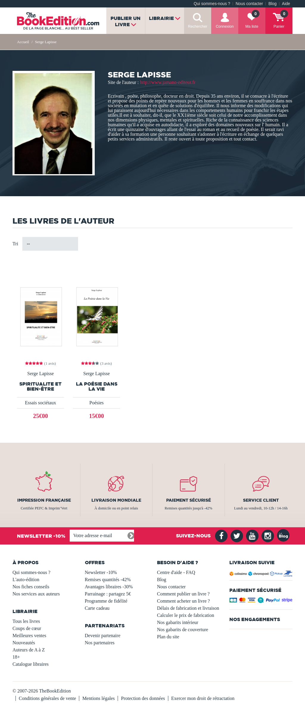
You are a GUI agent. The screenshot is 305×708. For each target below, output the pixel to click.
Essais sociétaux (40, 402)
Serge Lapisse (40, 373)
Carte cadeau (97, 608)
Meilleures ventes (29, 635)
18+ (16, 656)
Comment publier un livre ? (183, 593)
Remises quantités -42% (108, 579)
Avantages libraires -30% (109, 586)
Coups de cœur (27, 628)
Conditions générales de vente (47, 698)
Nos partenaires (100, 642)
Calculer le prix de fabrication (185, 615)
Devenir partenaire (102, 635)
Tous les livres (26, 621)
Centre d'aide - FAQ (176, 572)
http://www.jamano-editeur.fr (167, 82)
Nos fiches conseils (31, 586)
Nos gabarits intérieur (177, 622)
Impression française (44, 500)
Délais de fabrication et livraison (188, 608)
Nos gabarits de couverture (182, 629)
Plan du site (168, 636)
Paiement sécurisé (188, 500)
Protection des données (143, 698)
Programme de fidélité (106, 600)
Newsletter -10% (101, 572)
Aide (286, 3)
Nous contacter (249, 3)
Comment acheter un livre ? (183, 600)
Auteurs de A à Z (29, 649)
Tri (15, 243)
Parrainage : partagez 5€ (108, 593)
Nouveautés (24, 642)
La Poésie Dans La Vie (96, 386)
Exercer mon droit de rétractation (202, 698)
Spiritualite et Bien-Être (40, 386)
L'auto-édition (26, 579)
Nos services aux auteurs (36, 593)
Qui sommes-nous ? (212, 3)
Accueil (23, 42)
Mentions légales (98, 698)
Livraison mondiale (116, 500)
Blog (272, 3)
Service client (261, 500)
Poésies (96, 402)
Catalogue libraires (31, 664)
